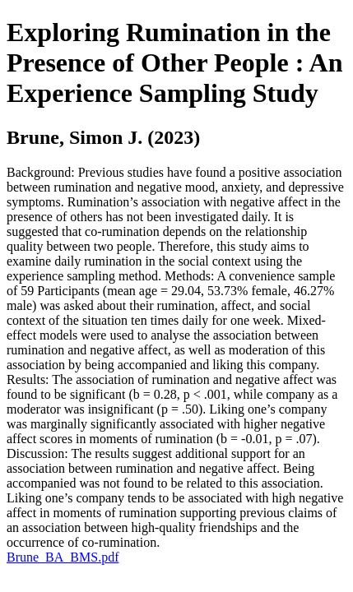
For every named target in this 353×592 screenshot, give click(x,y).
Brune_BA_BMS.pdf (62, 557)
